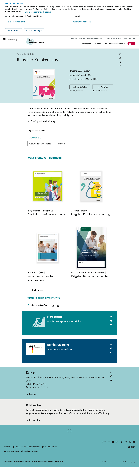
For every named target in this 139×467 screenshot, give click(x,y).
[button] (36, 22)
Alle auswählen (13, 30)
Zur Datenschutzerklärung (38, 11)
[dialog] (69, 18)
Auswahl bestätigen (34, 30)
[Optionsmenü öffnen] (120, 65)
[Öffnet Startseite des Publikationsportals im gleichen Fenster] (10, 41)
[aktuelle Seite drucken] (120, 62)
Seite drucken (37, 130)
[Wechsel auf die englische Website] (74, 39)
